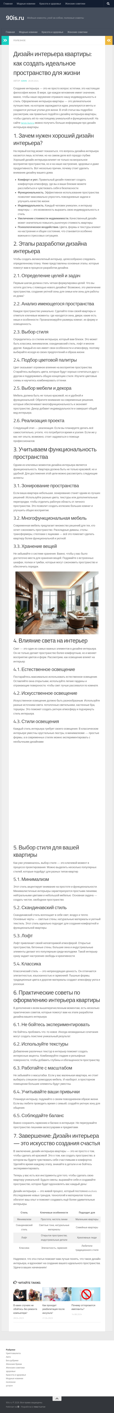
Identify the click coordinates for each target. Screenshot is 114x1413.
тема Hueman (40, 1407)
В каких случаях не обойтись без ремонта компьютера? (26, 1309)
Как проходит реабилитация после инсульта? (54, 1309)
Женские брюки (14, 1364)
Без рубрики (12, 1360)
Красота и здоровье (50, 3)
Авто (8, 1357)
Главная (8, 3)
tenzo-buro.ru (28, 122)
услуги (9, 1385)
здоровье (10, 1371)
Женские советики (75, 3)
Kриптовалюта (13, 1353)
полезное (20, 40)
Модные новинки (26, 3)
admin (24, 81)
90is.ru (15, 18)
